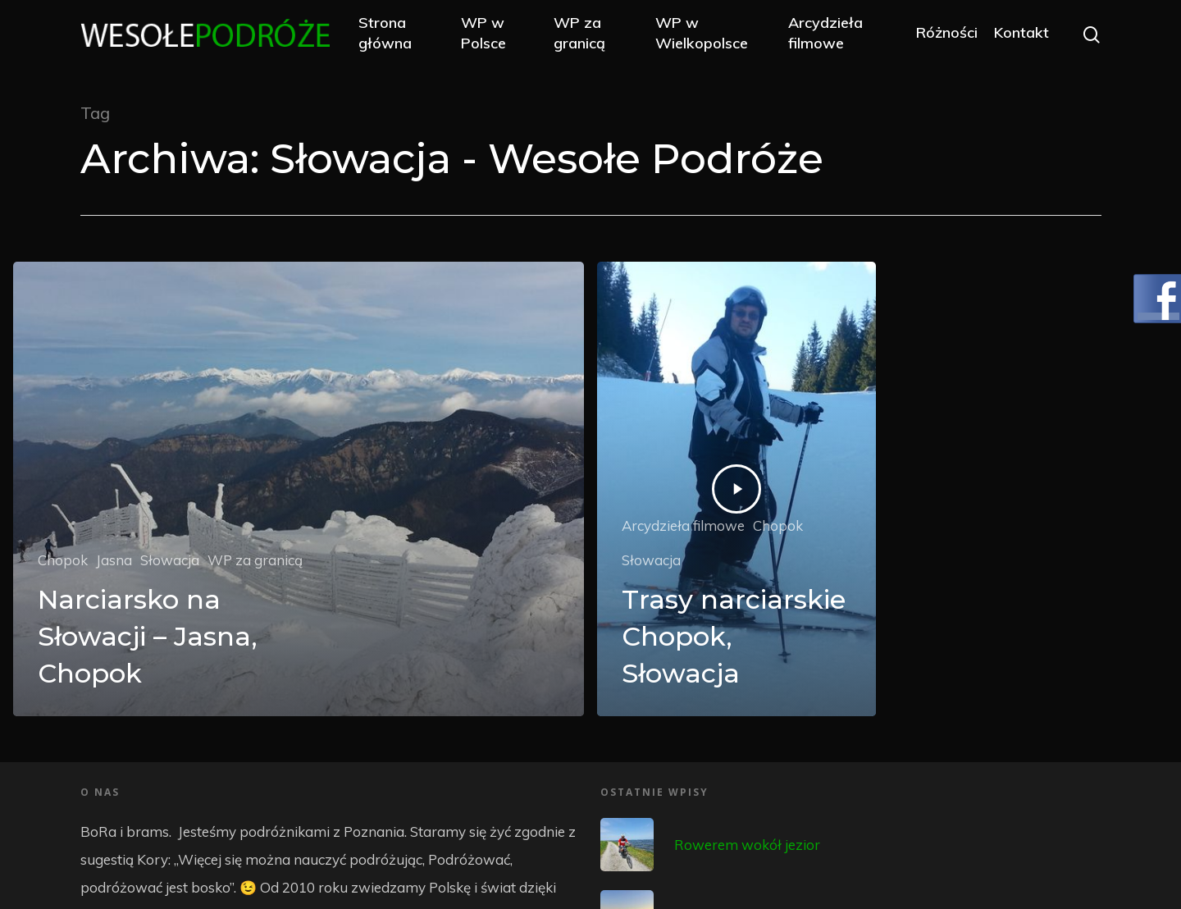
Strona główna (395, 34)
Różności (946, 34)
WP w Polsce (492, 34)
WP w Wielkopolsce (706, 34)
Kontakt (1020, 34)
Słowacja (169, 560)
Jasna (114, 560)
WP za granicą (586, 34)
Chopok (63, 560)
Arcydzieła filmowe (827, 34)
